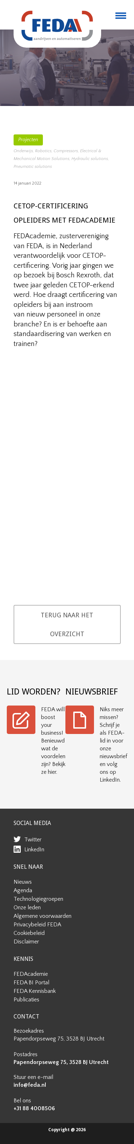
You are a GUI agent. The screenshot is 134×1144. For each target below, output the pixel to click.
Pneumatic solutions (33, 166)
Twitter (32, 839)
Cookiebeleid (29, 933)
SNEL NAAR (28, 866)
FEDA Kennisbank (35, 991)
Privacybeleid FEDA (37, 924)
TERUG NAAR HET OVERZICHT (67, 624)
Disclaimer (26, 941)
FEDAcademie (31, 974)
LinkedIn (34, 849)
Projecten (28, 140)
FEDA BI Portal (31, 982)
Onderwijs (23, 151)
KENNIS (23, 959)
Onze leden (27, 907)
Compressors (66, 151)
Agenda (23, 890)
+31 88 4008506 (34, 1108)
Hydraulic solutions (89, 158)
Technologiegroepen (38, 899)
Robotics (43, 151)
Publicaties (26, 999)
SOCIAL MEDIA (32, 823)
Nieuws (23, 882)
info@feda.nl (30, 1085)
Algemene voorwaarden (42, 916)
